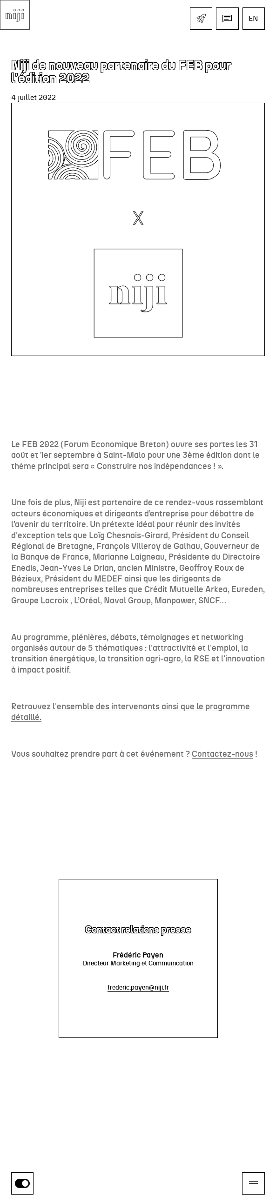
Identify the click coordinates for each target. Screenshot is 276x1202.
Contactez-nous (222, 754)
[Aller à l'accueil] (15, 15)
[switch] (22, 1183)
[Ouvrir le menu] (253, 1183)
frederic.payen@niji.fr (138, 987)
